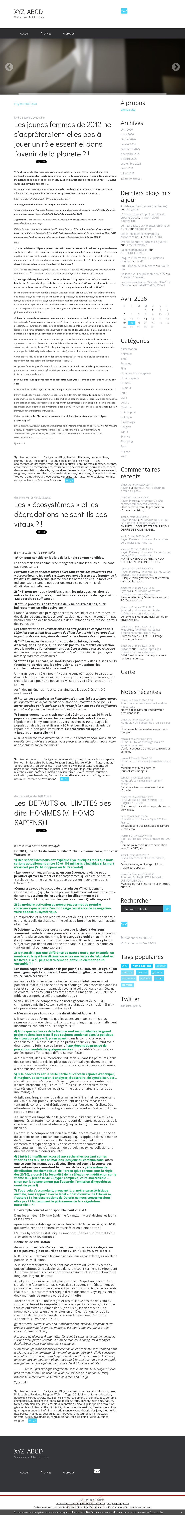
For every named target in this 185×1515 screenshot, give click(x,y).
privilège (67, 769)
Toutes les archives (131, 179)
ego (101, 1397)
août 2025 (127, 168)
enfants (111, 464)
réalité (57, 1407)
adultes (59, 464)
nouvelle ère (97, 467)
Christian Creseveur (133, 277)
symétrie (67, 1397)
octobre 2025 (129, 158)
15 (145, 318)
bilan (83, 1394)
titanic (113, 473)
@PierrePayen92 (131, 1005)
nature (109, 1401)
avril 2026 (127, 129)
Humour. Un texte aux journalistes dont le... (145, 763)
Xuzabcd (126, 649)
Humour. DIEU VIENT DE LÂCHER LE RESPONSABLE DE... (145, 521)
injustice (55, 769)
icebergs (66, 476)
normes (89, 464)
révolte (90, 772)
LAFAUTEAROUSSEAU (151, 285)
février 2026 (128, 139)
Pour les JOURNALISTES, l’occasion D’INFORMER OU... (142, 879)
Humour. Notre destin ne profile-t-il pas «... (143, 489)
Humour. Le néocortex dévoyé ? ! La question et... (145, 553)
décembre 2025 (130, 149)
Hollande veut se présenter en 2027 (143, 274)
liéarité (47, 1407)
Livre (124, 397)
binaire (97, 1407)
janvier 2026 (128, 144)
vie (75, 766)
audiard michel (39, 1401)
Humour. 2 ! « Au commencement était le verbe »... (142, 502)
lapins (81, 470)
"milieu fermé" (67, 772)
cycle (17, 480)
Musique (126, 407)
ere (50, 467)
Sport (124, 446)
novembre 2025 (130, 154)
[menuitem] (24, 33)
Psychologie (128, 422)
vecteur (94, 1417)
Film (123, 368)
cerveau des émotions (62, 473)
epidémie (99, 470)
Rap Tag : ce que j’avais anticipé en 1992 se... (145, 840)
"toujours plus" (23, 476)
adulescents (37, 464)
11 (167, 314)
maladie (52, 772)
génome (111, 1397)
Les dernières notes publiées (93, 1503)
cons (53, 1401)
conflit (78, 769)
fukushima (40, 775)
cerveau (111, 470)
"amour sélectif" (45, 766)
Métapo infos (143, 229)
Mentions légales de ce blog (70, 1507)
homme (109, 476)
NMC (140, 261)
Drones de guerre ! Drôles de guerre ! (144, 242)
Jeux (28, 461)
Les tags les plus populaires (118, 1503)
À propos (69, 33)
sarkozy (127, 972)
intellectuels (49, 1404)
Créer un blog (86, 1500)
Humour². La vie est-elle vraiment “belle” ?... (141, 782)
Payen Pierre (129, 501)
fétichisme (96, 1401)
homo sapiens (94, 476)
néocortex (84, 473)
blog (148, 1507)
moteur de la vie (86, 1413)
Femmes (71, 457)
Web (86, 461)
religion (19, 1420)
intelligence (54, 1397)
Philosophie (40, 461)
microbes (20, 772)
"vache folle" (56, 775)
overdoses (52, 476)
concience (27, 480)
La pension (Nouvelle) (134, 250)
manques (35, 1413)
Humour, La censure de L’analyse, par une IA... (144, 540)
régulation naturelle (36, 470)
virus (30, 772)
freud (50, 464)
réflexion (40, 480)
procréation (39, 467)
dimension (69, 1407)
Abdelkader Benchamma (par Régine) (144, 206)
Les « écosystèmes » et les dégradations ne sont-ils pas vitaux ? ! (60, 514)
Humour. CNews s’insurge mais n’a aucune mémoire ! (142, 743)
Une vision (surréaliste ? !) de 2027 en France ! (144, 821)
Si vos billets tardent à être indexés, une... (143, 859)
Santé (69, 762)
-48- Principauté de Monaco (138, 266)
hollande (145, 978)
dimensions (84, 1407)
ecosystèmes (64, 766)
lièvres (72, 470)
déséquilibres (51, 1413)
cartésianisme (32, 1404)
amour (108, 762)
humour (161, 966)
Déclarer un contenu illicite (45, 1507)
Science (77, 461)
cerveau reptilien (37, 473)
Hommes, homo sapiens (93, 457)
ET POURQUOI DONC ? (139, 251)
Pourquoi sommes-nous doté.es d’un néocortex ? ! (144, 704)
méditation (54, 480)
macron (142, 972)
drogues (39, 476)
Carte (128, 672)
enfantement (22, 467)
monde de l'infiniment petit (45, 1410)
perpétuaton (86, 766)
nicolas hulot (100, 473)
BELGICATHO (153, 237)
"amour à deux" (23, 766)
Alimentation (67, 759)
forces (18, 1404)
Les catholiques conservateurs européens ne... (140, 235)
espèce (111, 467)
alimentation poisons (71, 1404)
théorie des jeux (91, 1410)
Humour (19, 461)
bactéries (40, 772)
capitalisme (64, 1401)
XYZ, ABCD (28, 11)
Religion (66, 461)
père (80, 464)
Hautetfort (100, 1500)
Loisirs (125, 402)
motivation (67, 1413)
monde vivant (71, 1410)
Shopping (127, 441)
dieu (124, 966)
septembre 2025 (131, 163)
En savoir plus (156, 1512)
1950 (89, 470)
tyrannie (43, 769)
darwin (18, 470)
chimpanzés (21, 1401)
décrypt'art (132, 209)
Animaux (126, 353)
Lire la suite (128, 109)
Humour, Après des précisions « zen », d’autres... (140, 592)
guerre (87, 769)
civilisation (60, 467)
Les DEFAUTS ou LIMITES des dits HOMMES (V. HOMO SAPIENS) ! (62, 812)
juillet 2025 (127, 173)
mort (34, 769)
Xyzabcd (126, 591)
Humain (126, 383)
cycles (28, 1417)
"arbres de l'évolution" (42, 779)
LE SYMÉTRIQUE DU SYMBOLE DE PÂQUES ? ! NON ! (142, 801)
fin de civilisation (78, 467)
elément (79, 1397)
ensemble (92, 1397)
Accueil (24, 33)
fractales (102, 1413)
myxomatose (59, 470)
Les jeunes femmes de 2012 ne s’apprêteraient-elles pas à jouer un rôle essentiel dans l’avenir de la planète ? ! (62, 138)
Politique (54, 461)
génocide (98, 769)
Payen (124, 488)
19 (124, 322)
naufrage (78, 476)
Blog (62, 457)
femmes (100, 464)
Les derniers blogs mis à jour (68, 1503)
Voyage (125, 451)
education (105, 1394)
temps (104, 1417)
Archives (46, 33)
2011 (76, 1394)
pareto (24, 1413)
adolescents (21, 464)
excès (80, 772)
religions (19, 473)
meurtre (70, 464)
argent (85, 1401)
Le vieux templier (136, 245)
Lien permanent (26, 457)
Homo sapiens (130, 378)
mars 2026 (127, 134)
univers (19, 1417)
